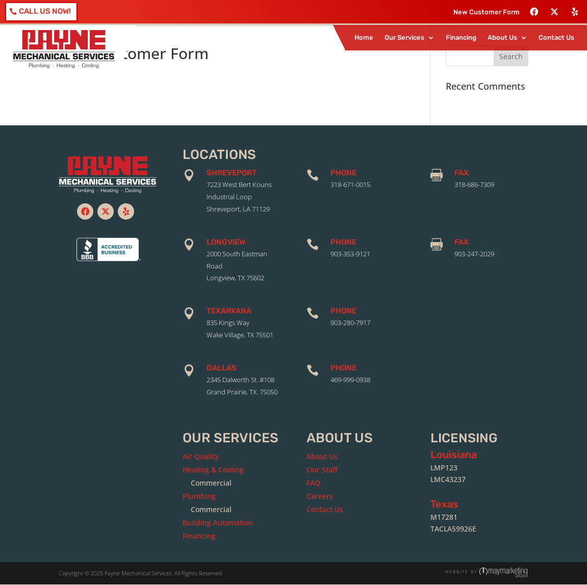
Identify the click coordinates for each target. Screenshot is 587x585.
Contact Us (556, 37)
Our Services (404, 37)
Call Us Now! (45, 11)
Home (363, 37)
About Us (502, 37)
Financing (461, 37)
